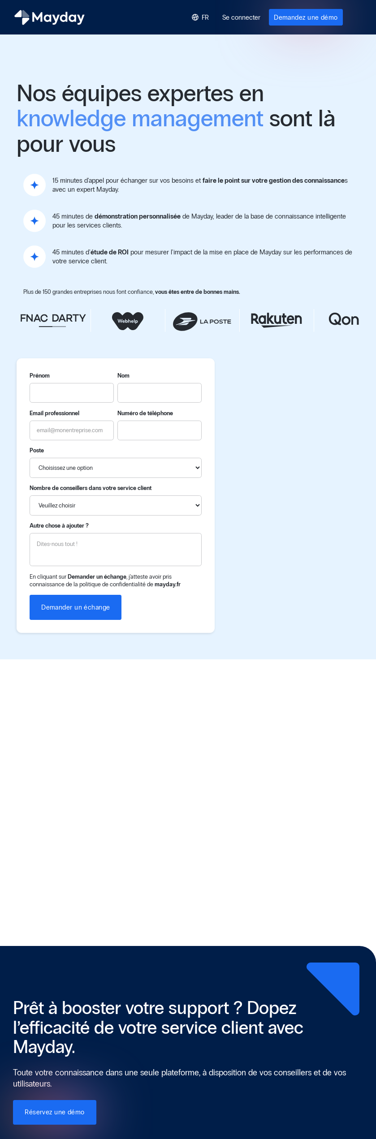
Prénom (40, 375)
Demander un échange (75, 607)
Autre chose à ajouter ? (59, 525)
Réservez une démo (55, 1112)
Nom (123, 375)
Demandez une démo (306, 17)
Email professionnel (54, 413)
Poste (37, 450)
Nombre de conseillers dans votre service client (90, 488)
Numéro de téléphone (145, 413)
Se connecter (241, 17)
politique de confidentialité (112, 584)
